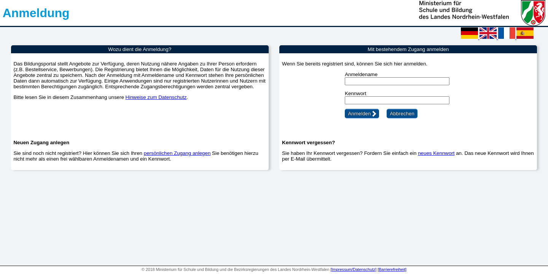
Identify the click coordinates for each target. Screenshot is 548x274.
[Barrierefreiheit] (392, 269)
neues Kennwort (436, 153)
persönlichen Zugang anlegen (177, 153)
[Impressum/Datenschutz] (353, 269)
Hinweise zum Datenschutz (156, 97)
